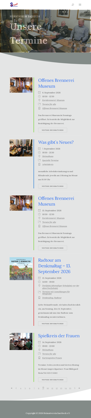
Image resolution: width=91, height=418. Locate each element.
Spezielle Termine (50, 160)
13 (61, 388)
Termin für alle (49, 104)
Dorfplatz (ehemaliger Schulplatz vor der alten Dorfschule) (60, 287)
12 (57, 388)
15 (70, 388)
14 (66, 388)
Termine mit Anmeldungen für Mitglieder (56, 292)
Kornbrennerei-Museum (53, 100)
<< (11, 388)
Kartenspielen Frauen (52, 358)
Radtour (58, 298)
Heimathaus (47, 156)
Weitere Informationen (52, 130)
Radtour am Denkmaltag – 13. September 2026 (54, 265)
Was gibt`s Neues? (55, 142)
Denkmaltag (47, 298)
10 (48, 388)
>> (79, 388)
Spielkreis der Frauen (59, 335)
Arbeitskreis (47, 164)
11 (52, 388)
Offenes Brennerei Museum (54, 108)
